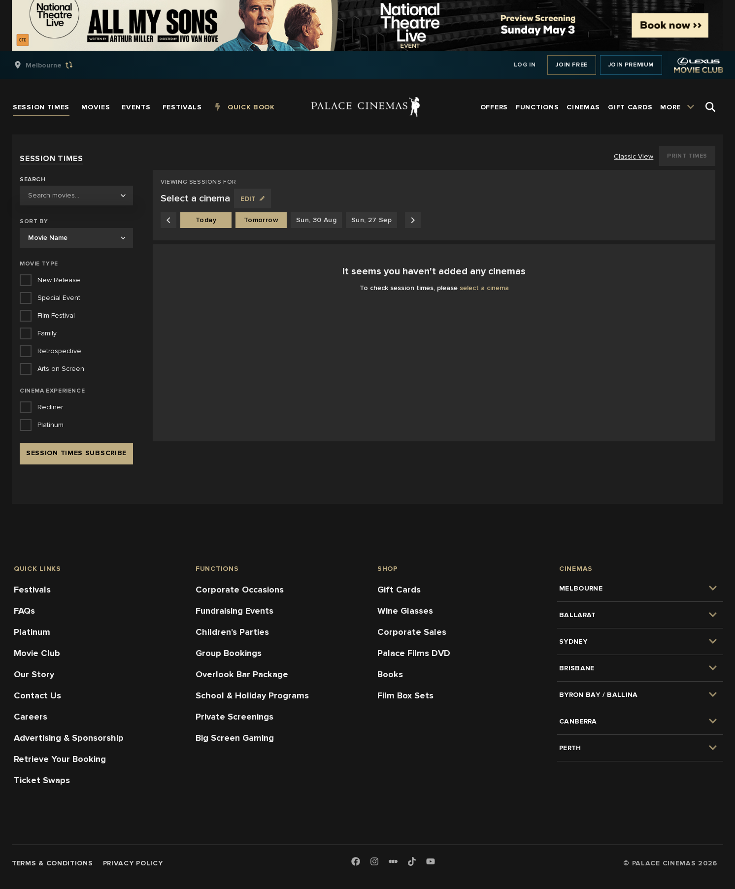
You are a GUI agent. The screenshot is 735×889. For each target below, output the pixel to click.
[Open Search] (710, 107)
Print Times (687, 156)
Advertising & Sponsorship (69, 737)
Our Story (34, 674)
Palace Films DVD (413, 653)
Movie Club (37, 653)
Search (33, 179)
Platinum (32, 631)
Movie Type (39, 263)
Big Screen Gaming (235, 737)
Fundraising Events (234, 610)
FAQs (24, 610)
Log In (525, 64)
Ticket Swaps (42, 780)
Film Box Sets (405, 695)
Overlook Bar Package (242, 674)
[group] (54, 65)
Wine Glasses (405, 610)
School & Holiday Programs (252, 695)
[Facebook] (355, 862)
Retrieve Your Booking (60, 759)
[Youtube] (430, 862)
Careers (30, 716)
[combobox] (76, 195)
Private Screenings (234, 716)
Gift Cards (399, 589)
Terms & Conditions (52, 863)
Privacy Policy (133, 863)
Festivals (32, 589)
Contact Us (37, 695)
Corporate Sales (411, 631)
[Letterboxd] (393, 861)
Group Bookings (229, 653)
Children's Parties (232, 631)
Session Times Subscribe (76, 453)
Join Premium (631, 64)
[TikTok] (411, 861)
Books (390, 674)
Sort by (34, 221)
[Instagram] (374, 862)
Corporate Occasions (240, 589)
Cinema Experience (52, 391)
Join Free (571, 64)
